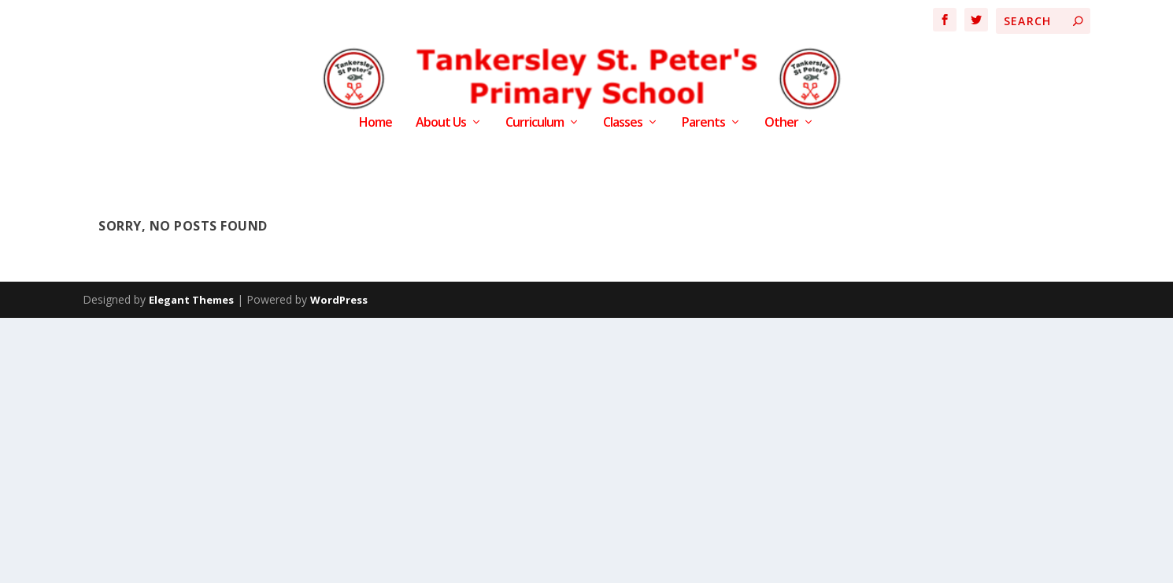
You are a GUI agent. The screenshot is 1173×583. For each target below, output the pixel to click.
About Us (441, 123)
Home (375, 123)
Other (781, 123)
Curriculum (534, 123)
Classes (622, 123)
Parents (703, 123)
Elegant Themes (191, 300)
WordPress (339, 300)
